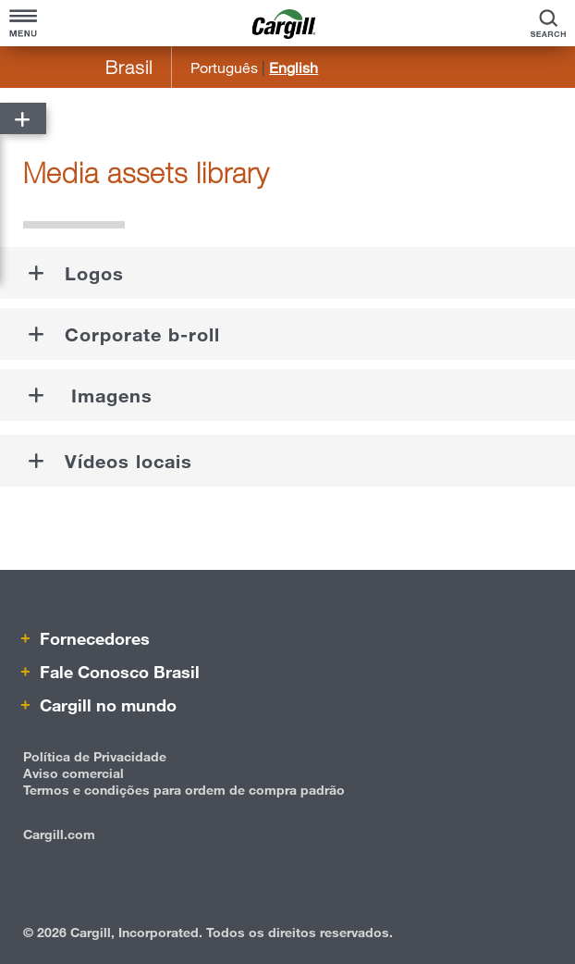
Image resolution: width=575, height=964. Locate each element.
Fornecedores (92, 638)
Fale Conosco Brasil (117, 671)
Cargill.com (59, 834)
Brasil (129, 67)
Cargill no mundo (106, 705)
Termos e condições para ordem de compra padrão (184, 789)
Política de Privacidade (94, 756)
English (293, 67)
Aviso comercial (73, 773)
